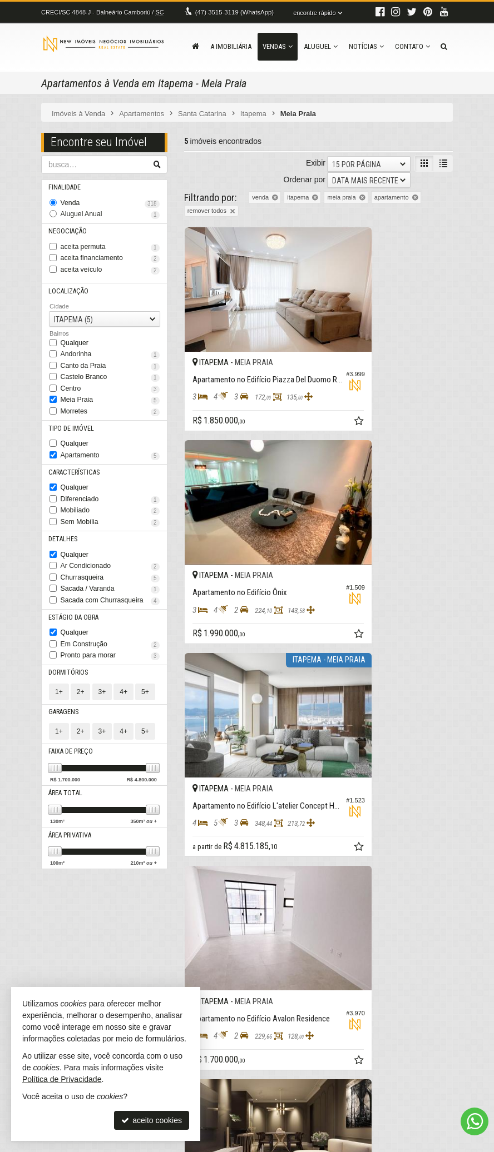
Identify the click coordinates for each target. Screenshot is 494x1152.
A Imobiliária (230, 46)
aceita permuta (110, 242)
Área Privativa (70, 799)
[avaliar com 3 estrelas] (213, 815)
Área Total (65, 758)
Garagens (63, 678)
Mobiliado (110, 489)
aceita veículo (110, 262)
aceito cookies (151, 1120)
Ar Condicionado (110, 541)
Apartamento (110, 438)
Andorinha (110, 345)
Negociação (66, 227)
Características (72, 453)
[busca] (444, 47)
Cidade (59, 298)
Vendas (278, 46)
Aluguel (321, 46)
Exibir (315, 161)
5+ (145, 658)
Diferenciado (110, 479)
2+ (81, 658)
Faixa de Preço (70, 717)
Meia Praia (110, 386)
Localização (67, 283)
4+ (123, 658)
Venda (110, 201)
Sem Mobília (110, 500)
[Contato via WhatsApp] (474, 1121)
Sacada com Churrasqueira (110, 572)
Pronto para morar (110, 624)
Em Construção (110, 613)
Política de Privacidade (168, 1144)
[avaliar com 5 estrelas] (236, 815)
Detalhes (62, 516)
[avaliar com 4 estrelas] (224, 815)
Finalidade (65, 185)
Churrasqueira (110, 551)
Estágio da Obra (73, 588)
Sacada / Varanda (110, 562)
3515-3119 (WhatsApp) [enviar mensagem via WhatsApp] (233, 12)
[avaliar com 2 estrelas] (201, 815)
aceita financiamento (110, 252)
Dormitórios (67, 640)
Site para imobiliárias (385, 1143)
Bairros (59, 325)
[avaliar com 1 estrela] (189, 815)
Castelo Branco (110, 365)
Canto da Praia (110, 355)
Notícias (366, 46)
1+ (59, 658)
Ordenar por (304, 177)
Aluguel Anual (110, 211)
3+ (102, 658)
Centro (110, 376)
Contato (412, 46)
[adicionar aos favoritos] (302, 382)
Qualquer (73, 333)
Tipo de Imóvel (70, 412)
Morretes (110, 396)
